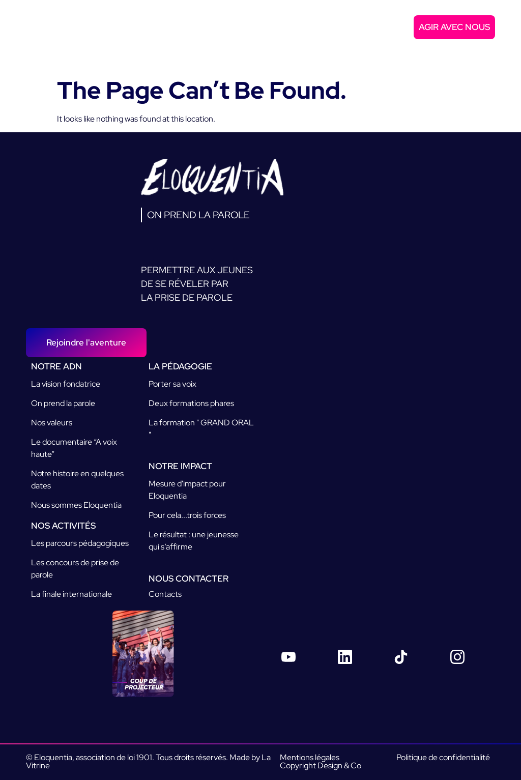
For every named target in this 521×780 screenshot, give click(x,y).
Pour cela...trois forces (187, 515)
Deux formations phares (191, 403)
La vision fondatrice (65, 384)
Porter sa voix (172, 384)
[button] (486, 47)
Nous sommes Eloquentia (76, 505)
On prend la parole (63, 403)
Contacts (165, 594)
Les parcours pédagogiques (80, 543)
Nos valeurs (51, 422)
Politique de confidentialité (443, 757)
